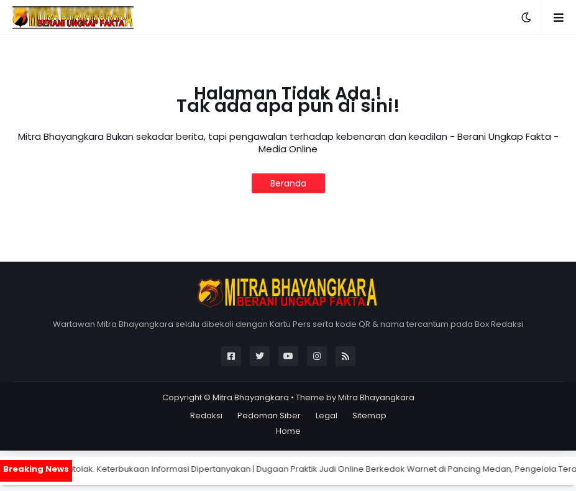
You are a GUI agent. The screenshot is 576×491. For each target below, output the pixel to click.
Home (288, 431)
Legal (326, 415)
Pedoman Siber (269, 415)
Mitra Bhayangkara (251, 397)
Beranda (288, 183)
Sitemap (369, 415)
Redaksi (206, 415)
